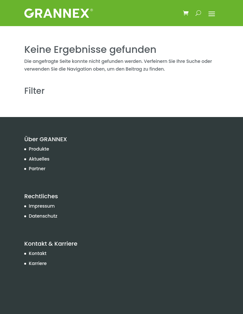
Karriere (37, 263)
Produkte (39, 149)
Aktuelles (39, 159)
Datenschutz (43, 216)
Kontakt (37, 253)
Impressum (42, 206)
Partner (37, 168)
